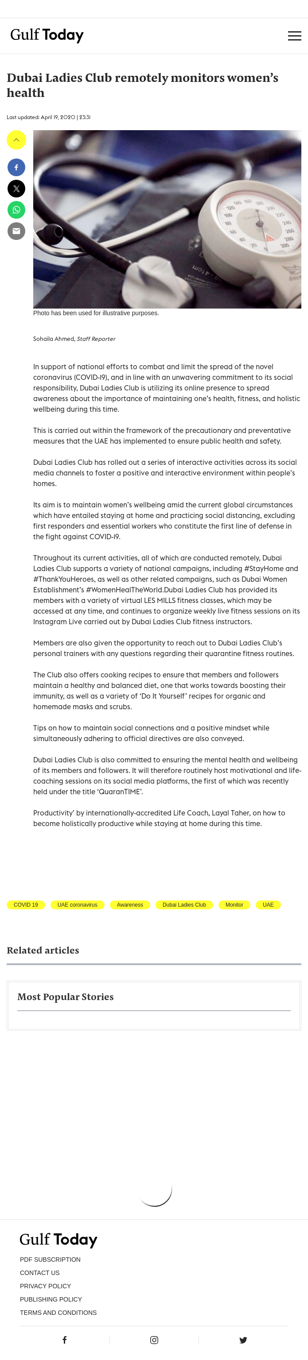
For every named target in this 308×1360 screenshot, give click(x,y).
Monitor (234, 905)
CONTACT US (40, 1272)
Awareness (130, 905)
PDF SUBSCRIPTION (50, 1259)
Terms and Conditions (58, 1312)
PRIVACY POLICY (45, 1286)
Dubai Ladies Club (184, 905)
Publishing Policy (51, 1299)
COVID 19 (26, 905)
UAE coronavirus (77, 905)
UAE (268, 905)
